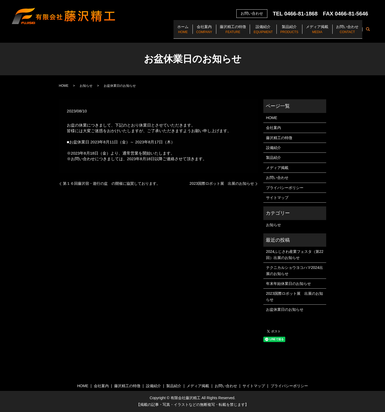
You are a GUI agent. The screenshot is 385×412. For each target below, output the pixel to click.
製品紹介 (280, 32)
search (368, 32)
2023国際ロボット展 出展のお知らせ (222, 183)
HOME (63, 86)
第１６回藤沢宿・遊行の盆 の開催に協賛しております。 (111, 183)
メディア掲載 (312, 32)
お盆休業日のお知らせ (284, 309)
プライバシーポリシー (284, 188)
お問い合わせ (345, 32)
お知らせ (86, 86)
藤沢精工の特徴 (216, 32)
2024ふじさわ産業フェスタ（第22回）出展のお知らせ (295, 254)
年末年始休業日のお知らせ (288, 283)
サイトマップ (277, 197)
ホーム (159, 32)
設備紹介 (250, 32)
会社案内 (184, 32)
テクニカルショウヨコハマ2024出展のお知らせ (294, 270)
